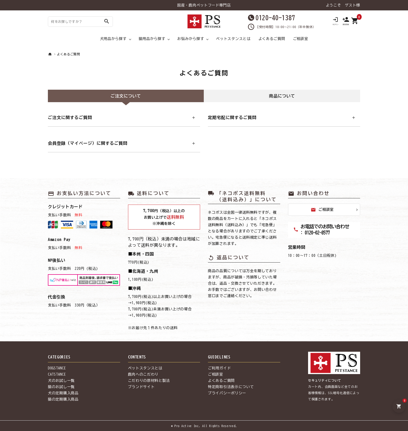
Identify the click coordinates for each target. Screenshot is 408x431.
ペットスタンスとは (233, 39)
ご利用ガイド (219, 368)
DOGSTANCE (57, 368)
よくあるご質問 (271, 39)
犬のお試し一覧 (61, 380)
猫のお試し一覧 (61, 387)
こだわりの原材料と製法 (149, 380)
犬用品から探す (113, 39)
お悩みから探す (190, 39)
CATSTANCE (57, 374)
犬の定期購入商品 (63, 393)
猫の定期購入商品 (63, 399)
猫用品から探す (152, 39)
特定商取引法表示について (231, 387)
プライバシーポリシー (227, 393)
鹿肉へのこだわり (143, 374)
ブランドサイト (141, 387)
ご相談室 (300, 39)
